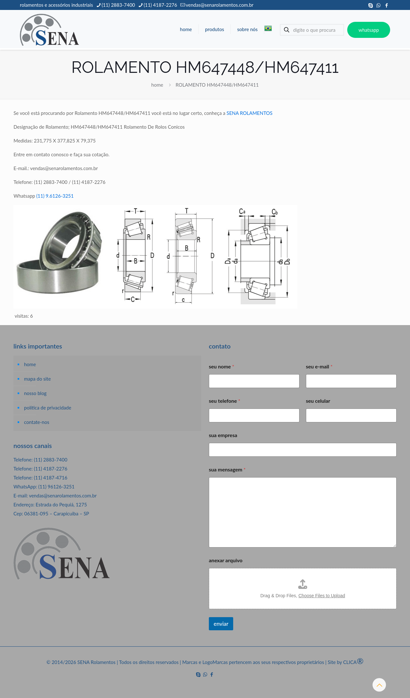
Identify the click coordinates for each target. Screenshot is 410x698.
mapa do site (37, 379)
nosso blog (35, 393)
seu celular (318, 401)
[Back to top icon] (379, 685)
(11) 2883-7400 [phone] (118, 5)
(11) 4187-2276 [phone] (160, 5)
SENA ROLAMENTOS (249, 113)
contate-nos (36, 422)
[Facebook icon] (386, 5)
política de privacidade (47, 407)
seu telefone (224, 401)
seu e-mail (319, 366)
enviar (221, 623)
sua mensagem (227, 469)
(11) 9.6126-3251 (55, 196)
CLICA (353, 662)
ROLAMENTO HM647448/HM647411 (217, 85)
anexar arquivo (225, 560)
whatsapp (368, 30)
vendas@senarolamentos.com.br (62, 495)
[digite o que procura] (312, 30)
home (157, 85)
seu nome (221, 366)
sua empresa (223, 435)
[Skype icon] (370, 5)
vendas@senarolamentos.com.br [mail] (219, 5)
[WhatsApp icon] (378, 5)
